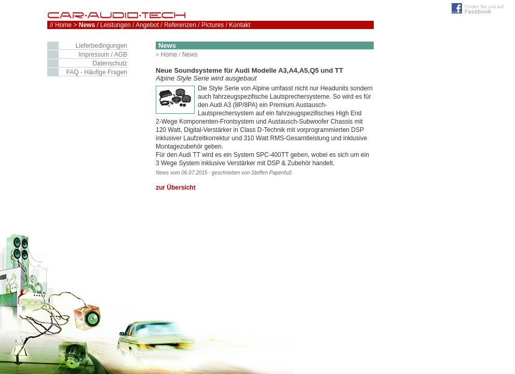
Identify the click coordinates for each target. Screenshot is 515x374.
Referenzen (180, 25)
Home (168, 54)
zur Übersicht (176, 187)
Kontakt (239, 25)
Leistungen (115, 25)
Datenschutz (109, 63)
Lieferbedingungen (101, 45)
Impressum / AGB (102, 54)
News (190, 54)
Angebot (147, 25)
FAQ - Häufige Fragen (96, 72)
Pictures (212, 25)
